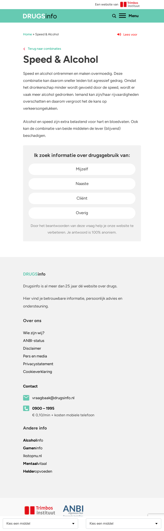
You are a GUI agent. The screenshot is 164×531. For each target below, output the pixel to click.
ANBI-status (33, 340)
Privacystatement (38, 364)
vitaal (35, 463)
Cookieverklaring (37, 371)
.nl (32, 455)
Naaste (82, 183)
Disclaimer (32, 348)
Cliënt (82, 198)
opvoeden (37, 471)
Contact (30, 386)
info (33, 440)
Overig (82, 212)
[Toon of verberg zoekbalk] (114, 15)
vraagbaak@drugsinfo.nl (53, 398)
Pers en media (35, 356)
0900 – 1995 (43, 408)
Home (27, 34)
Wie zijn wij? (34, 333)
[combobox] (40, 523)
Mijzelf (82, 169)
